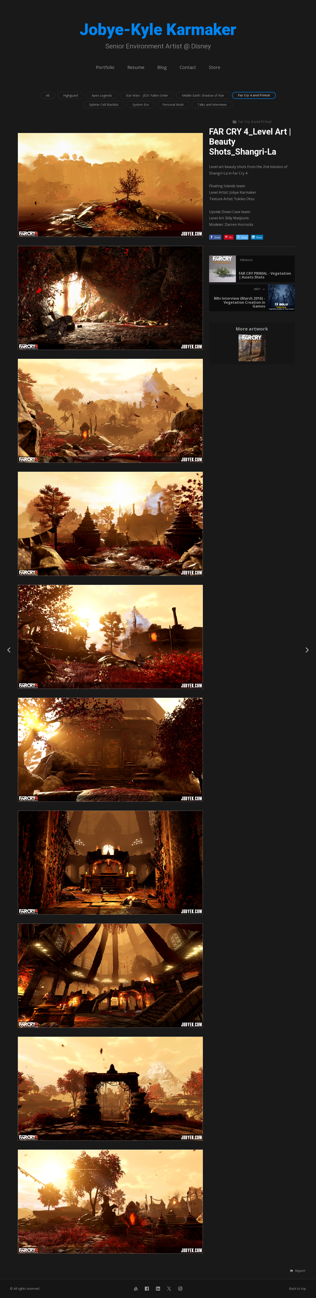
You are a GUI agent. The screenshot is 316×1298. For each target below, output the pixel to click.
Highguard (70, 95)
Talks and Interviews (212, 104)
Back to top (297, 1288)
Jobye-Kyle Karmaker (158, 29)
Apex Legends (102, 95)
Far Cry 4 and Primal (254, 95)
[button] (297, 1270)
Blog (162, 67)
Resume (135, 67)
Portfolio (105, 67)
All (47, 95)
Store (214, 67)
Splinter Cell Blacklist (103, 104)
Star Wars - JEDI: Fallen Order (147, 95)
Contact (188, 67)
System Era (140, 104)
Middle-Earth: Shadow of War (203, 95)
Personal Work (173, 104)
